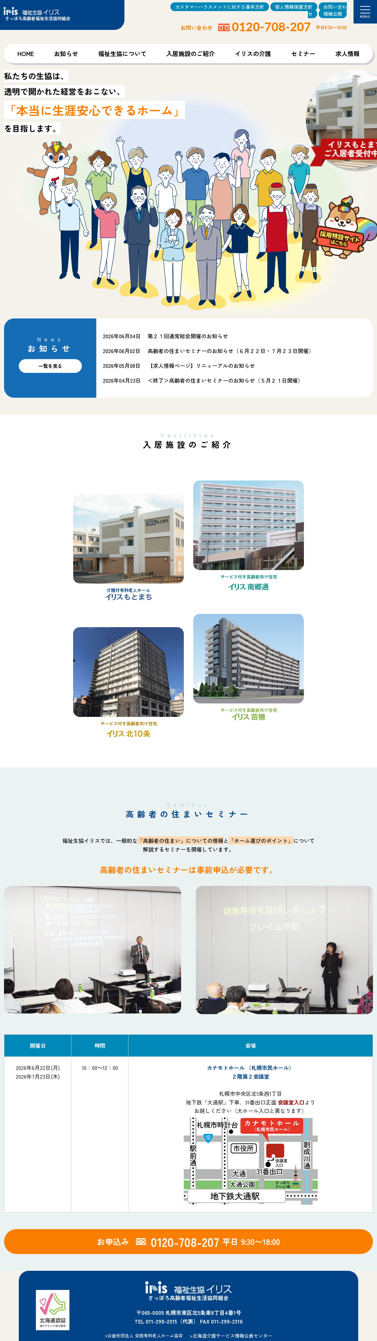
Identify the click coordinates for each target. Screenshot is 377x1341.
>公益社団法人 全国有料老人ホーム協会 (144, 1335)
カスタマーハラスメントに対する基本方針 (219, 6)
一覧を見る (50, 365)
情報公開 (332, 13)
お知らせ (66, 53)
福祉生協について (122, 53)
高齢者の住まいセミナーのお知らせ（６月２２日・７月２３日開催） (231, 351)
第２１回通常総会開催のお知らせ (188, 336)
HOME (25, 53)
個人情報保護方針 (294, 6)
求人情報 (347, 53)
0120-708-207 (271, 26)
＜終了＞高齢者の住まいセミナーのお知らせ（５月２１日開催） (225, 380)
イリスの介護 (253, 53)
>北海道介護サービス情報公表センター (231, 1335)
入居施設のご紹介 (190, 53)
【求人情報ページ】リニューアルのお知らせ (201, 365)
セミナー (303, 53)
